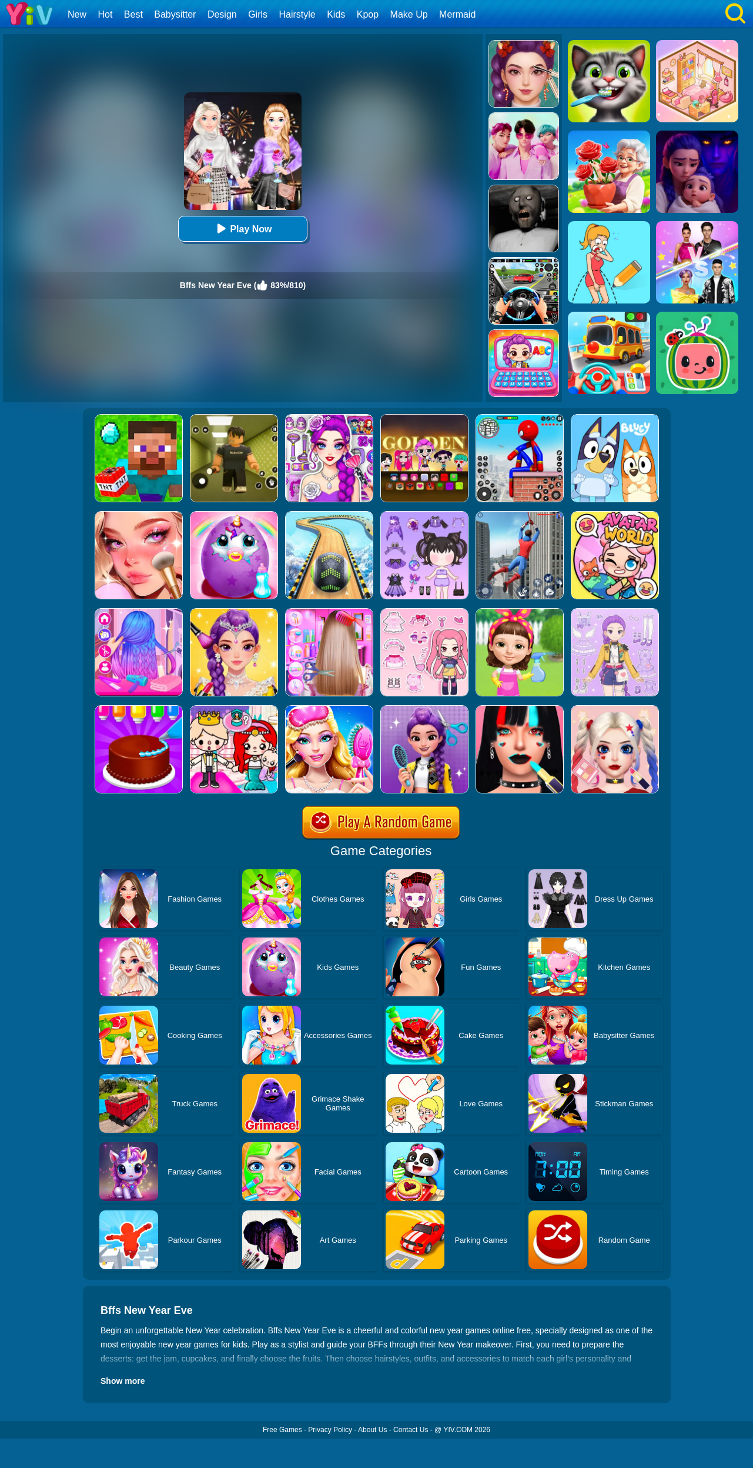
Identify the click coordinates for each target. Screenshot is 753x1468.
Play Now (242, 228)
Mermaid (457, 14)
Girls (257, 14)
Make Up (409, 14)
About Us (372, 1430)
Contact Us (410, 1430)
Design (222, 14)
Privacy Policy (330, 1430)
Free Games (282, 1430)
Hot (105, 14)
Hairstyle (297, 14)
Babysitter (175, 14)
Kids (336, 14)
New (77, 14)
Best (133, 14)
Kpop (368, 14)
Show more (123, 1381)
